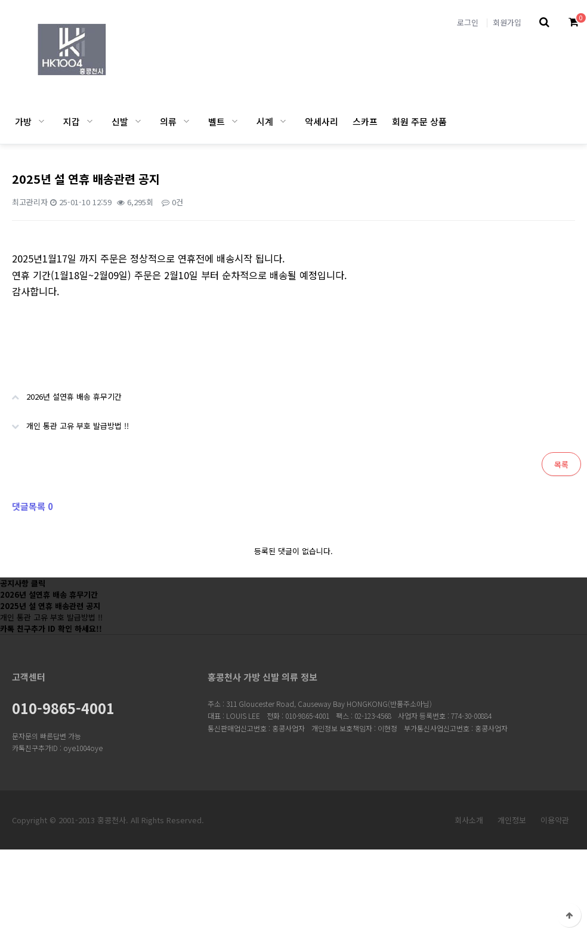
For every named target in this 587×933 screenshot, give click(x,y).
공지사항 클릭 (22, 583)
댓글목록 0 (32, 506)
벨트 (216, 121)
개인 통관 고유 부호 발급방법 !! (64, 421)
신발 (120, 121)
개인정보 (512, 820)
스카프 (365, 121)
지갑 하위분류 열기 (89, 121)
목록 (561, 464)
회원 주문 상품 (419, 121)
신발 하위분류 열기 (138, 121)
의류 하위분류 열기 (186, 121)
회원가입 (507, 22)
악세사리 (321, 121)
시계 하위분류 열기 (283, 121)
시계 (265, 121)
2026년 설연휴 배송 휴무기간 (61, 392)
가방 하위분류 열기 (41, 121)
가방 (23, 121)
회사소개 (469, 820)
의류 (168, 121)
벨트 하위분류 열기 (234, 121)
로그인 (467, 22)
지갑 (71, 121)
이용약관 (554, 820)
